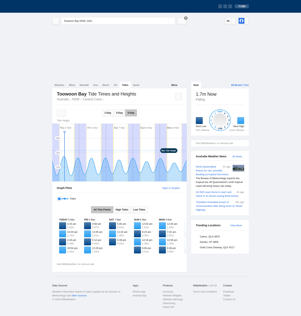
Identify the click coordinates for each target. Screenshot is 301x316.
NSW (75, 99)
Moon (106, 85)
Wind (72, 85)
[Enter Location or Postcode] (118, 20)
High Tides (122, 209)
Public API (168, 307)
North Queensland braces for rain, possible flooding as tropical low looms (220, 176)
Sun (95, 85)
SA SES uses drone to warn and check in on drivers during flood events (220, 193)
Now (196, 85)
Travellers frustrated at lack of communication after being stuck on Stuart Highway (220, 205)
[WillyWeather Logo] (70, 6)
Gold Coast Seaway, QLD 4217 (217, 247)
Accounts (168, 291)
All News (237, 156)
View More (236, 225)
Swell (136, 85)
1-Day (107, 112)
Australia (63, 99)
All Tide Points (102, 209)
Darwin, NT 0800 (209, 242)
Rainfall (84, 85)
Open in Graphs (171, 188)
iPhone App (139, 291)
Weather (59, 85)
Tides (125, 85)
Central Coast (92, 99)
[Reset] (164, 20)
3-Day (119, 112)
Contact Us (229, 299)
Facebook (228, 291)
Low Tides (139, 209)
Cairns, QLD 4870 (210, 236)
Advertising (169, 303)
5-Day (131, 112)
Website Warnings (173, 299)
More (174, 85)
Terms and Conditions (205, 291)
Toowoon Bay (106, 99)
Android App (139, 295)
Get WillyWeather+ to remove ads (214, 143)
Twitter (227, 295)
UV (115, 85)
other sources (79, 295)
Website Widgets (172, 295)
